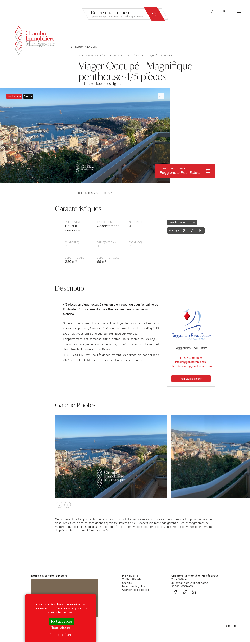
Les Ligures (165, 55)
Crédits (127, 582)
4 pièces (128, 55)
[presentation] (59, 505)
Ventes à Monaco (90, 55)
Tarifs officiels (131, 579)
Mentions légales (133, 586)
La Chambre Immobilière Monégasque (35, 40)
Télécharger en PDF (182, 222)
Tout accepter (61, 621)
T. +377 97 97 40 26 (191, 357)
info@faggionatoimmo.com (191, 362)
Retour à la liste (83, 47)
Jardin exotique (145, 55)
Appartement (111, 55)
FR (223, 11)
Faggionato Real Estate (185, 171)
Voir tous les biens (191, 378)
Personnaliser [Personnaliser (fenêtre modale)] (60, 635)
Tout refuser (60, 627)
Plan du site (130, 575)
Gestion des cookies (135, 589)
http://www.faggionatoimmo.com (191, 366)
